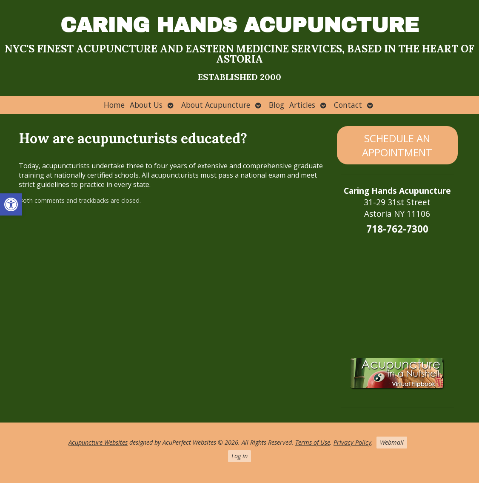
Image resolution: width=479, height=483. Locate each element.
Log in (239, 456)
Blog (276, 105)
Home (114, 105)
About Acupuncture (215, 105)
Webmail (392, 442)
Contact (348, 105)
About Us (146, 105)
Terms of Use (312, 442)
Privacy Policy (352, 442)
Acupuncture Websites (98, 442)
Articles (302, 105)
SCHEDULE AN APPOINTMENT (397, 145)
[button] (11, 204)
